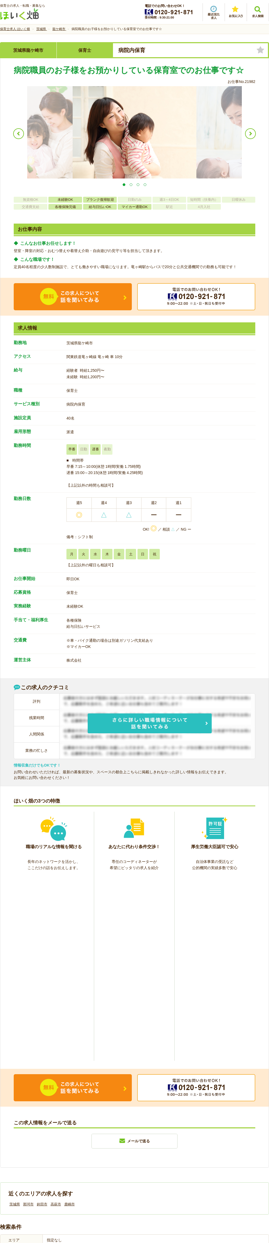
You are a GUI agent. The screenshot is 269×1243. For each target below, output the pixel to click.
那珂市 (28, 1020)
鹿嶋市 (69, 1020)
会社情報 (12, 1153)
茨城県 (14, 1020)
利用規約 (80, 1153)
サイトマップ (218, 1153)
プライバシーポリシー (159, 1153)
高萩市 (56, 1020)
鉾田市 (42, 1020)
